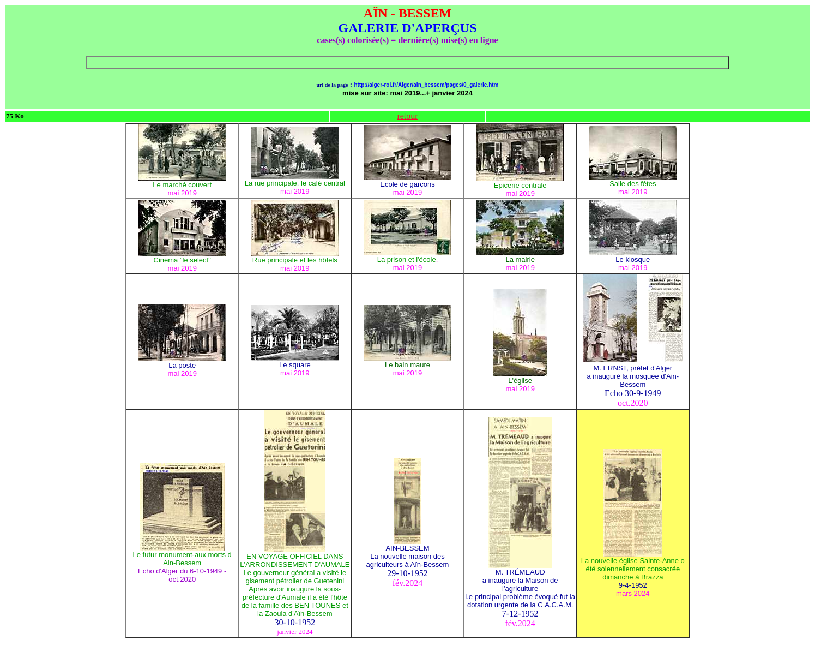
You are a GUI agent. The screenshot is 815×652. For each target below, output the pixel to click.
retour (407, 116)
